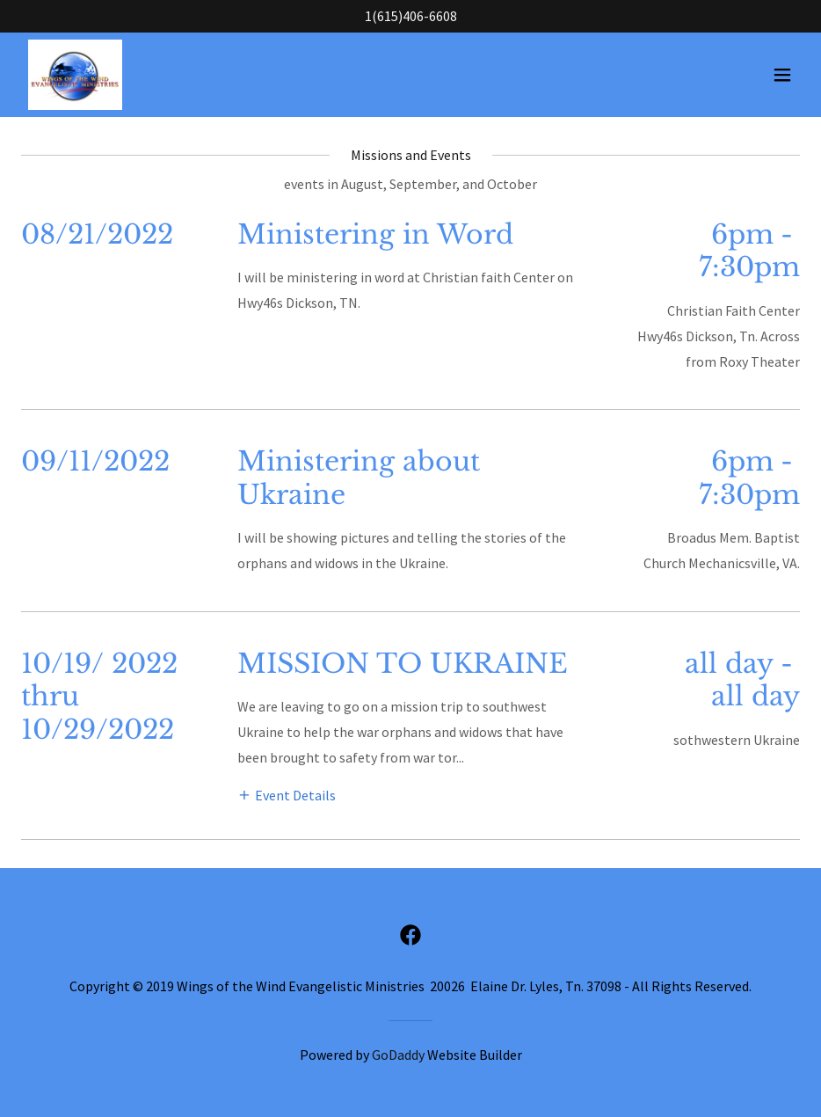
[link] (75, 75)
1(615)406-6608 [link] (411, 16)
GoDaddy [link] (398, 1054)
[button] (782, 74)
